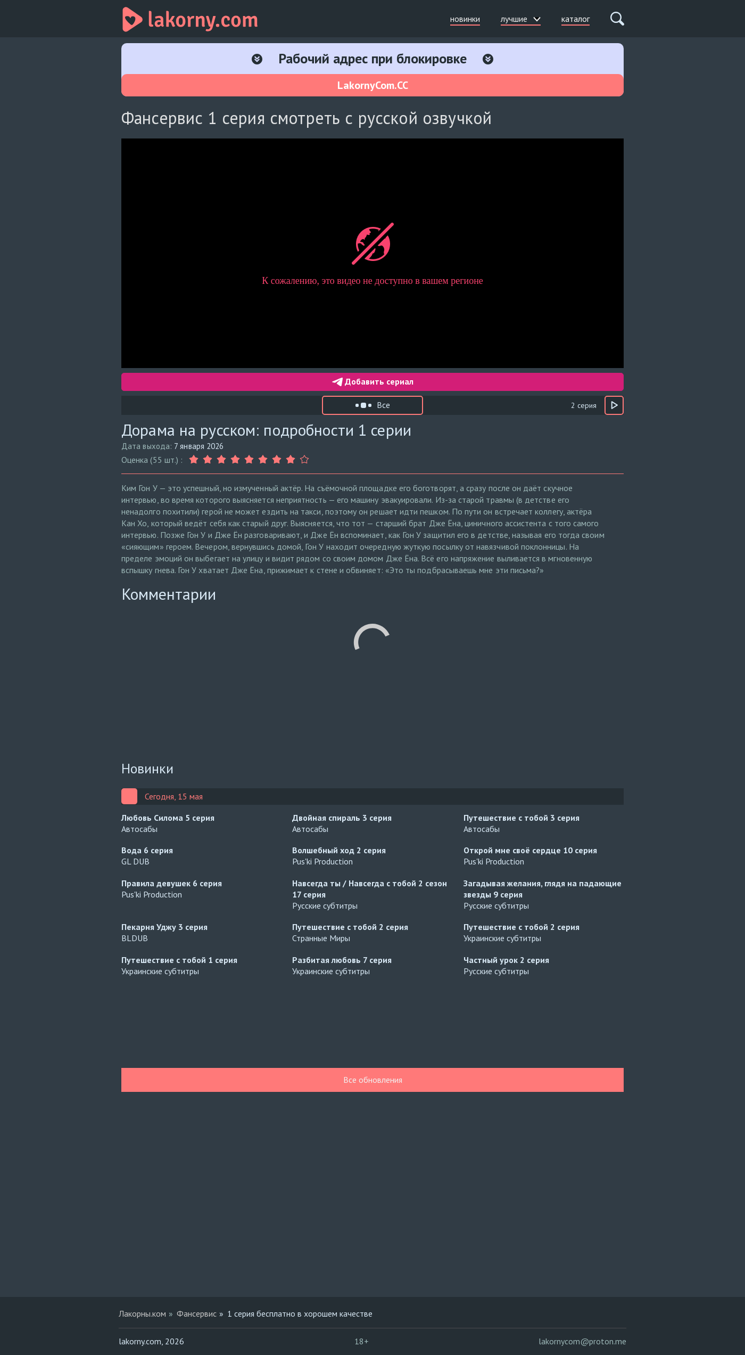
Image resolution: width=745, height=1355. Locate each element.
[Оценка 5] (249, 460)
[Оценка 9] (304, 460)
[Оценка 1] (195, 460)
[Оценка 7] (277, 460)
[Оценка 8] (290, 460)
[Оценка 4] (235, 460)
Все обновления (372, 1079)
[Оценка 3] (221, 460)
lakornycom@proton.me (582, 1341)
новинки (465, 18)
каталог (575, 18)
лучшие (521, 18)
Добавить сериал (372, 381)
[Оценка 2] (207, 460)
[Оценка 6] (263, 460)
